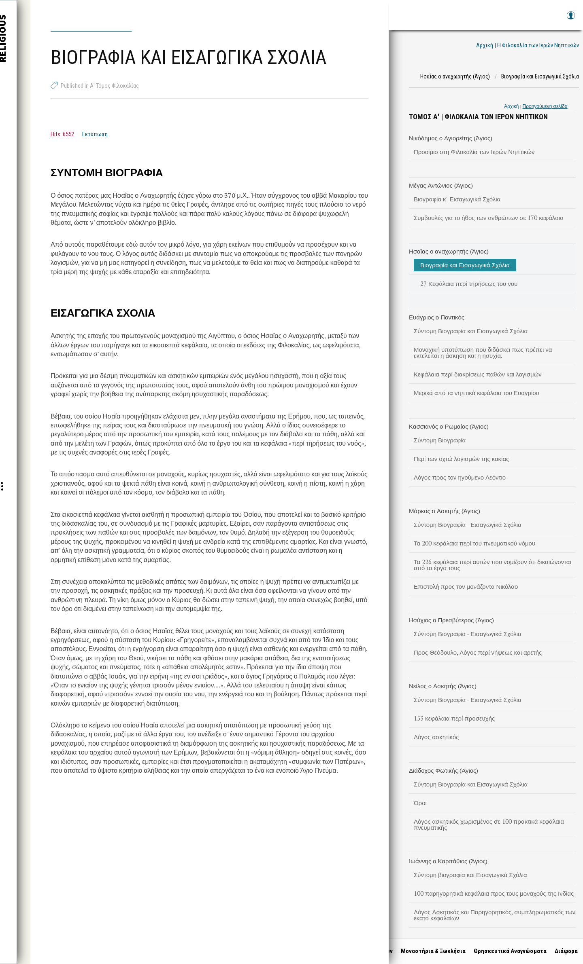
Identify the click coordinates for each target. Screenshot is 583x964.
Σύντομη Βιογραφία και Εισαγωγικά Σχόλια (471, 331)
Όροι (420, 803)
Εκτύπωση (95, 134)
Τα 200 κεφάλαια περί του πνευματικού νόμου (474, 543)
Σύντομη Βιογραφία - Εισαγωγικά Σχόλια (467, 524)
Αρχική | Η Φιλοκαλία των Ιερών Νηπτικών (527, 45)
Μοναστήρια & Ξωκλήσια (430, 951)
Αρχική (511, 106)
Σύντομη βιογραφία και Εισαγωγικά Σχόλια (470, 875)
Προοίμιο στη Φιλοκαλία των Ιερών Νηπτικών (474, 152)
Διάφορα (563, 951)
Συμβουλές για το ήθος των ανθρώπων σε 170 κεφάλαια (489, 218)
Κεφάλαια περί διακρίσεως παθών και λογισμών (478, 374)
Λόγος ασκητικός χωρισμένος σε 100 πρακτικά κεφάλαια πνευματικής (489, 824)
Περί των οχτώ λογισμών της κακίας (461, 459)
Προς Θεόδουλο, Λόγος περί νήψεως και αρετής (478, 652)
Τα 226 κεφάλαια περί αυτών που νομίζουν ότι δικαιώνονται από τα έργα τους (492, 565)
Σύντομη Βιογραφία (440, 440)
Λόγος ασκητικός (436, 737)
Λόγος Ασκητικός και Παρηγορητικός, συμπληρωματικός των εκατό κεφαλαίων (494, 915)
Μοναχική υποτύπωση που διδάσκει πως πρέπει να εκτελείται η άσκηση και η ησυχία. (483, 352)
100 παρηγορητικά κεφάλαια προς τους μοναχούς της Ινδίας (494, 893)
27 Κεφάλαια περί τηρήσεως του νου (468, 283)
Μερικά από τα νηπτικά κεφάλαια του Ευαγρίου (476, 393)
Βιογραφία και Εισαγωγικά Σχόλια (465, 265)
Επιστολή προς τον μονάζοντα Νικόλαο (466, 586)
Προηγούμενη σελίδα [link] (545, 106)
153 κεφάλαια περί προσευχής (454, 718)
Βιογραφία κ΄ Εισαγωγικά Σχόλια (457, 199)
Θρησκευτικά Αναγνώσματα (507, 951)
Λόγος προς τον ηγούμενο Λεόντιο (460, 477)
